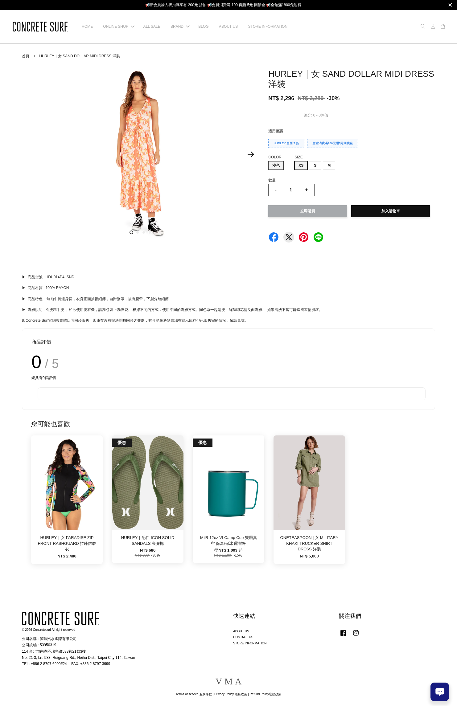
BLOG (203, 26)
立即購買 (307, 211)
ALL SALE (151, 26)
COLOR (275, 157)
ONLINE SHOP (118, 26)
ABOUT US (228, 26)
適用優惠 (275, 131)
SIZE (298, 157)
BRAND (180, 26)
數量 (272, 180)
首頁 (25, 56)
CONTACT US (243, 637)
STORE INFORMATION (268, 26)
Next (250, 154)
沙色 (276, 165)
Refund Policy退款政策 (266, 694)
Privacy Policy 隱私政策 (230, 694)
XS (300, 165)
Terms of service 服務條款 (194, 694)
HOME (87, 26)
